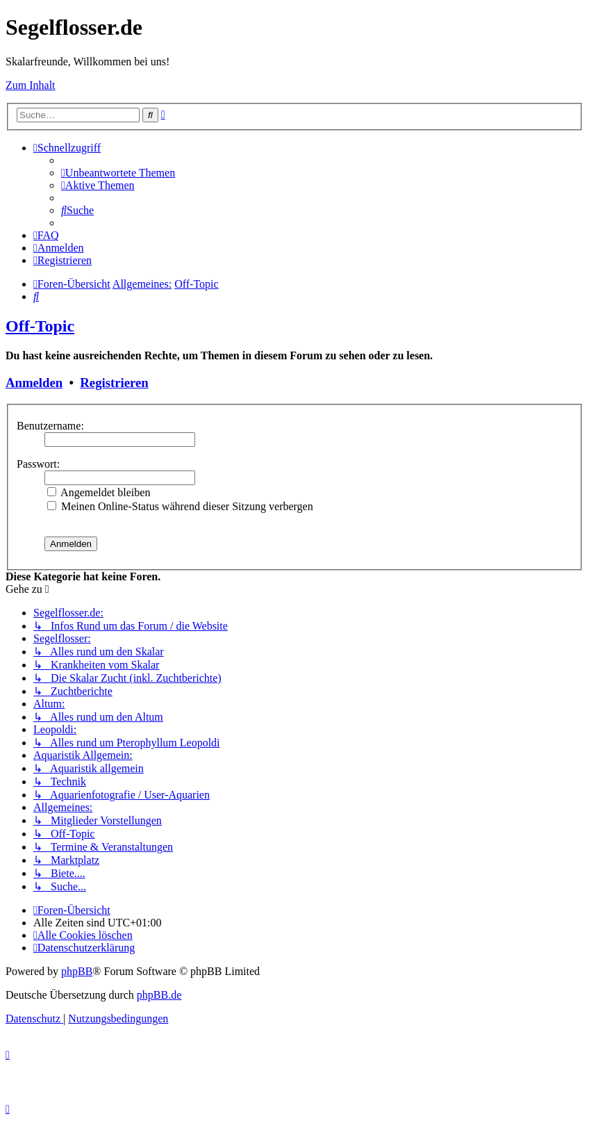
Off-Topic (40, 326)
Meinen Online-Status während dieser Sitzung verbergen (180, 506)
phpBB (76, 971)
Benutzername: (50, 426)
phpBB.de (159, 995)
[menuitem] (118, 173)
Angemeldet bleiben (98, 492)
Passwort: (38, 464)
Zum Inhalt (31, 85)
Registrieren (114, 382)
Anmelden (34, 382)
